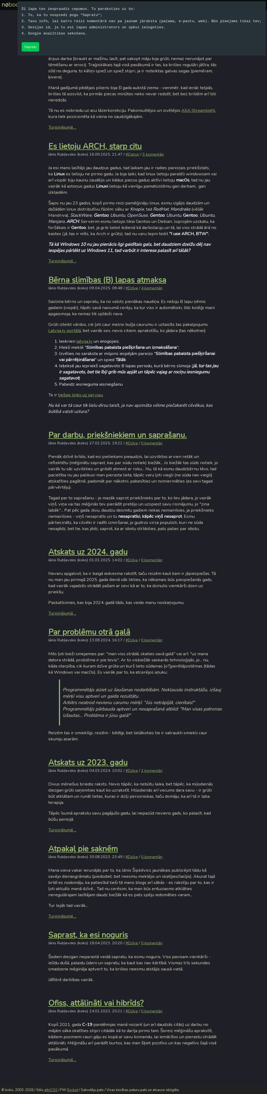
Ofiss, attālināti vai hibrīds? (96, 1003)
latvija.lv (84, 341)
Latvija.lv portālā (64, 330)
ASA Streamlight (198, 110)
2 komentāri (151, 770)
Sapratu (30, 47)
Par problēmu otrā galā (89, 632)
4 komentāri (151, 288)
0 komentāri (151, 443)
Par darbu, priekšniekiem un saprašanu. (117, 435)
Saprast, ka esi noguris (88, 935)
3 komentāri (153, 154)
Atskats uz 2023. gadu (87, 762)
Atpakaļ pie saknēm (83, 848)
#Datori (132, 154)
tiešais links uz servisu (80, 395)
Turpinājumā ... (62, 127)
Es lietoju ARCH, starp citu (95, 146)
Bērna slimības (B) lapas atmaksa (107, 280)
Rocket (72, 1090)
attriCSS (51, 1090)
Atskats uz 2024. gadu (87, 552)
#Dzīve (132, 288)
